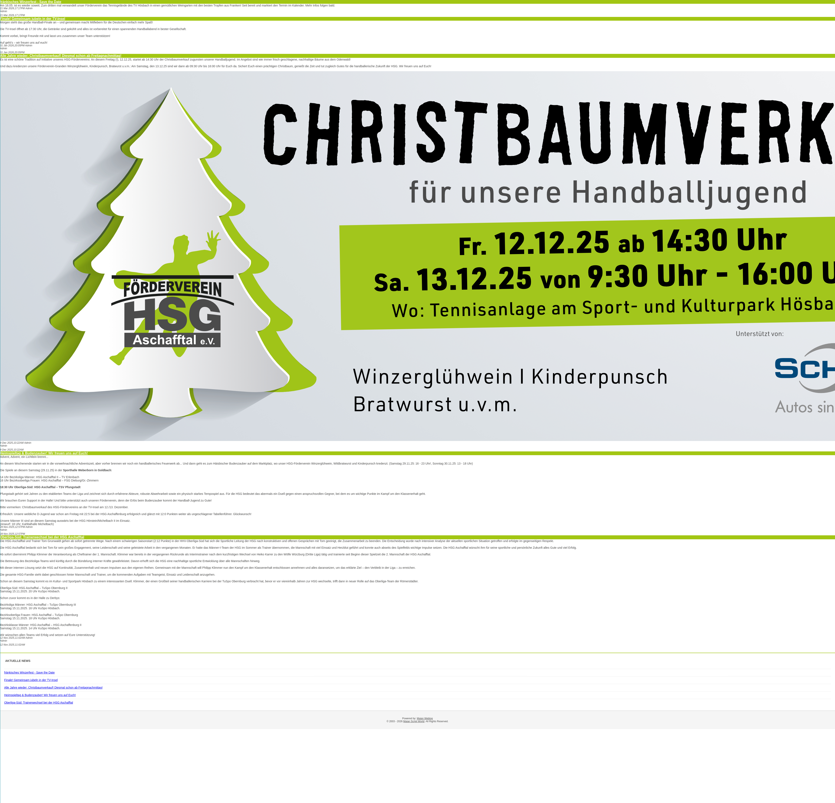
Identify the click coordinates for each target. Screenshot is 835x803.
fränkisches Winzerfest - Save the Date (30, 2)
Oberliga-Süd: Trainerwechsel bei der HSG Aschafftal (42, 537)
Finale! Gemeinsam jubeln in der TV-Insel (32, 18)
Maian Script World (413, 721)
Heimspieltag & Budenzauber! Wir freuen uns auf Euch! (44, 453)
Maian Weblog (425, 718)
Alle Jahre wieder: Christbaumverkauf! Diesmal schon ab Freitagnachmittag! (60, 55)
